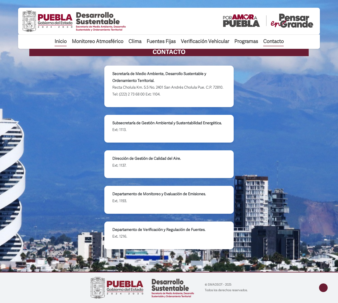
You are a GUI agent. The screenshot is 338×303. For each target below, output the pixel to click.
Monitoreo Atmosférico (97, 42)
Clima (134, 42)
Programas (246, 42)
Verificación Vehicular (205, 42)
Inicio (61, 42)
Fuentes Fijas (161, 42)
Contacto (273, 42)
